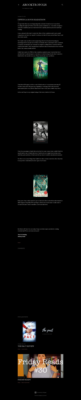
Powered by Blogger (40, 392)
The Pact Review (26, 346)
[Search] (62, 4)
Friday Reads (24, 379)
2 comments (24, 349)
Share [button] (19, 242)
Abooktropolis (34, 5)
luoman (45, 395)
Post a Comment (25, 382)
